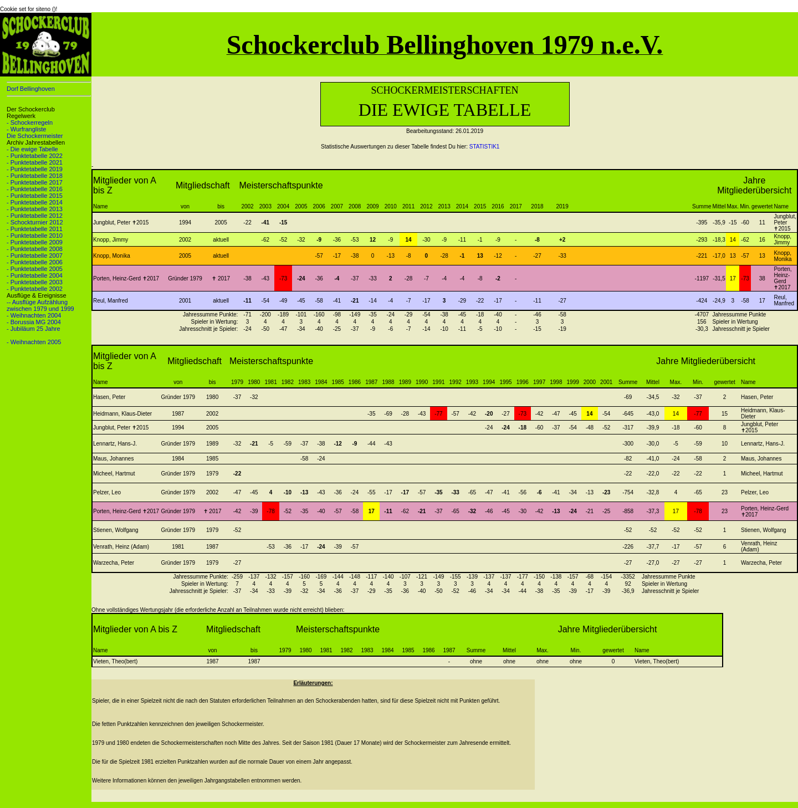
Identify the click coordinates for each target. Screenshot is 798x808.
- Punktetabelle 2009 (35, 242)
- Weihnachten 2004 (34, 315)
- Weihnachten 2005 (34, 342)
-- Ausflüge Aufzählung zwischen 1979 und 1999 (40, 305)
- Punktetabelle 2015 (35, 195)
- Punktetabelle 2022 (35, 155)
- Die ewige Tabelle (32, 149)
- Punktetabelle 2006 (35, 262)
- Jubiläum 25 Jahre (33, 328)
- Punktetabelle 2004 (35, 275)
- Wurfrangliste (26, 129)
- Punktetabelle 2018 (35, 175)
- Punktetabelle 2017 (35, 182)
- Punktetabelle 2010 (35, 235)
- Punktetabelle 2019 (35, 169)
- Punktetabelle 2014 (35, 202)
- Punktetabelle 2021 (35, 162)
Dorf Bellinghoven (31, 88)
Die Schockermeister (35, 135)
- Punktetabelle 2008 (35, 249)
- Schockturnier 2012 (35, 222)
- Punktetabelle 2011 (35, 229)
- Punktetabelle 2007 (35, 255)
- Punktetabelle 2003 (35, 282)
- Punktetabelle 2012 (35, 215)
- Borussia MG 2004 (34, 322)
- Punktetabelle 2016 (35, 189)
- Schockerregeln (30, 122)
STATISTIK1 (484, 147)
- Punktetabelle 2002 (35, 288)
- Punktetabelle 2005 (35, 268)
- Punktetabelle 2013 (35, 209)
